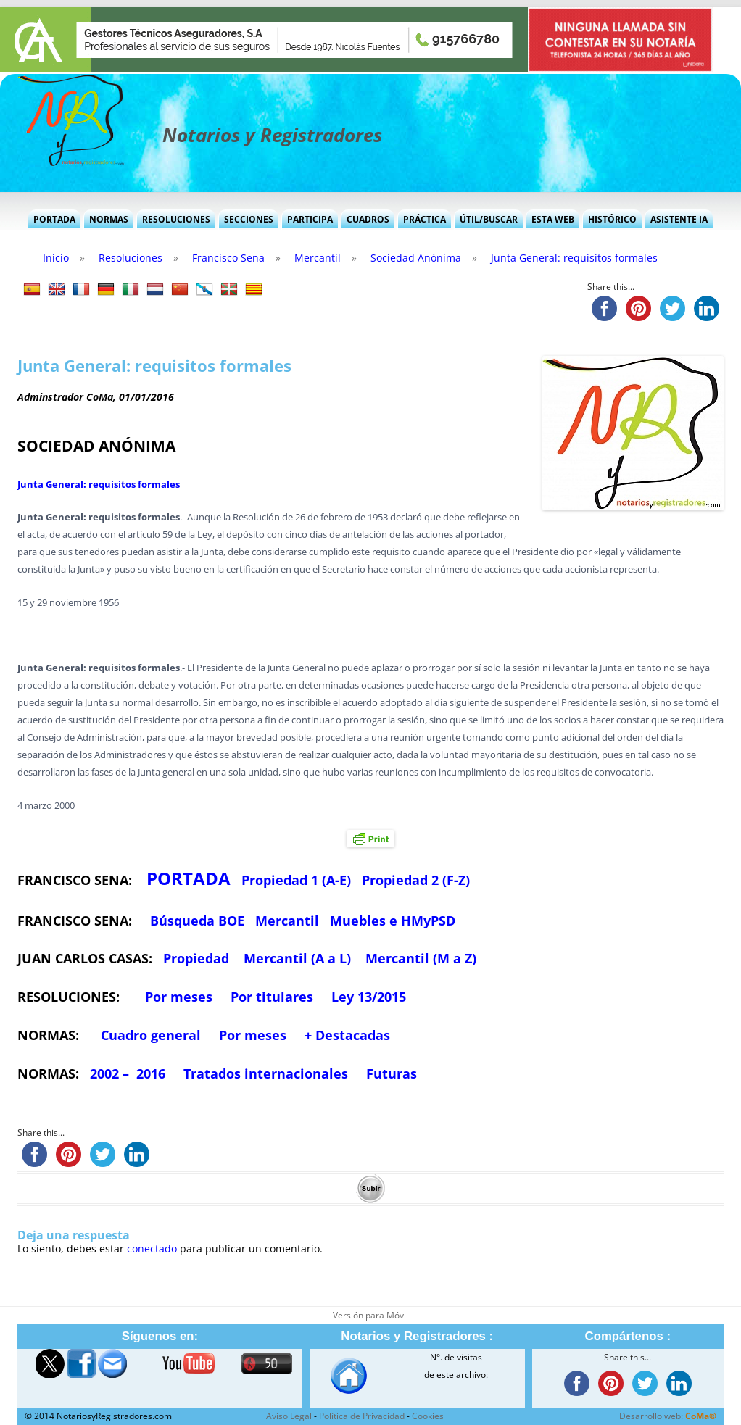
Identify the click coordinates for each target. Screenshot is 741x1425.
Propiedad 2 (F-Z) (416, 880)
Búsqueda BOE (197, 920)
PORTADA (188, 878)
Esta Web (552, 219)
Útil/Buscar (489, 219)
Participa (310, 219)
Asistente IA (679, 219)
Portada (54, 219)
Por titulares (272, 996)
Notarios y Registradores (272, 135)
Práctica (424, 219)
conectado (152, 1248)
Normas (108, 219)
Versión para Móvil (370, 1315)
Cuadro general (149, 1035)
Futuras (391, 1073)
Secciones (248, 219)
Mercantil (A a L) (297, 958)
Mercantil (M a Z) (420, 958)
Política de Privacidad (362, 1416)
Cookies (428, 1416)
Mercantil (287, 920)
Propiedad (196, 958)
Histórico (612, 219)
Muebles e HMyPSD (392, 920)
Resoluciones (176, 219)
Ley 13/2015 (368, 996)
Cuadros (368, 219)
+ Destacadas (347, 1035)
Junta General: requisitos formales (98, 484)
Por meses (178, 996)
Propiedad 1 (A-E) (296, 880)
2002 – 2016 (127, 1073)
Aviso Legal (289, 1416)
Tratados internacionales (265, 1073)
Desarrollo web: (667, 1416)
